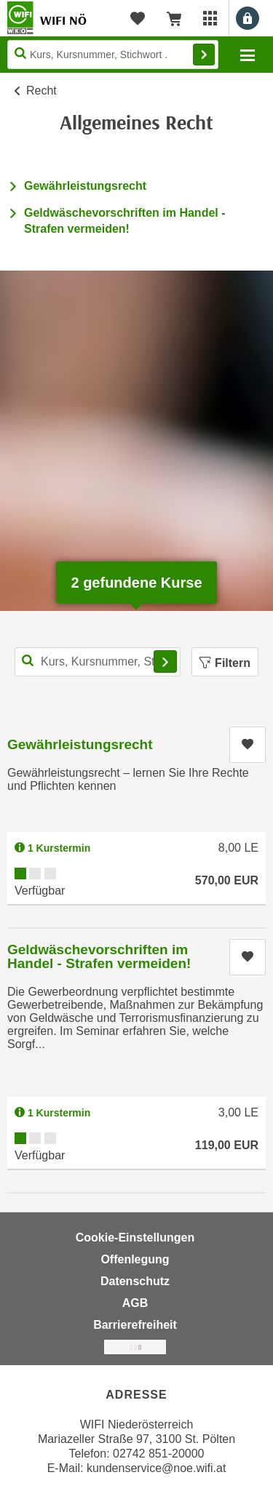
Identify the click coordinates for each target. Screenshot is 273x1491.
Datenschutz (135, 1281)
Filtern (224, 663)
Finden (204, 54)
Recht (41, 90)
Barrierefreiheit (135, 1325)
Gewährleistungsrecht (85, 186)
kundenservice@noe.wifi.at (156, 1468)
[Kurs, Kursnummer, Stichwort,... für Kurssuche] (98, 661)
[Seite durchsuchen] (112, 54)
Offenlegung (134, 1259)
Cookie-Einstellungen (135, 1237)
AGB (135, 1303)
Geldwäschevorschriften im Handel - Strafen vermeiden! (99, 956)
